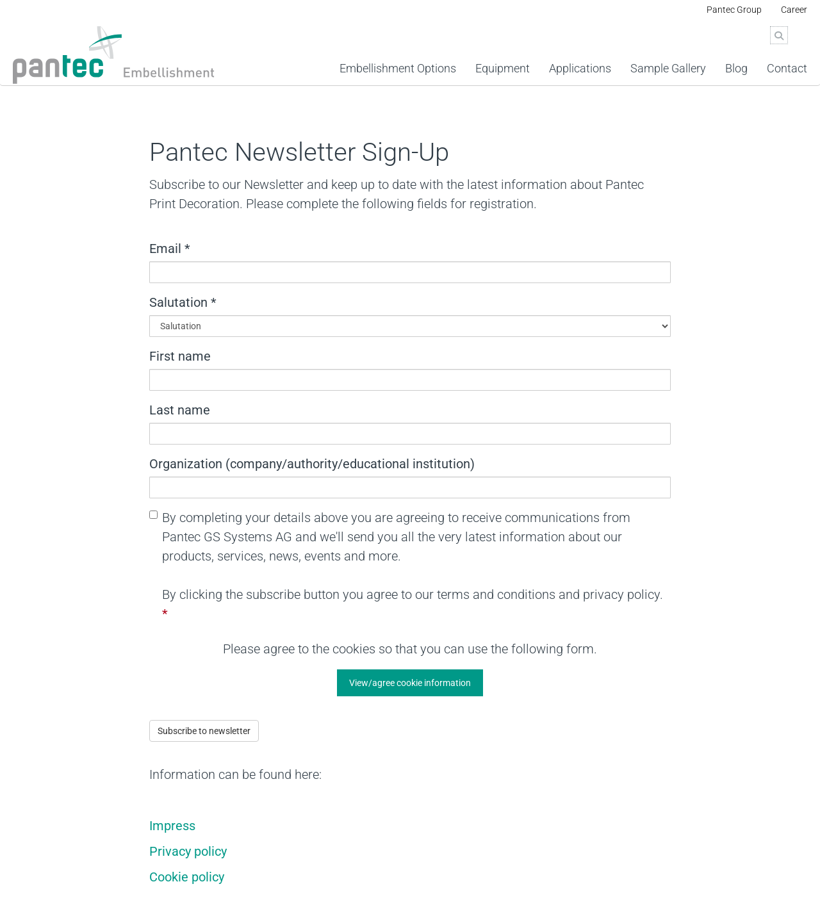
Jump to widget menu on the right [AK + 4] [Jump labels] (0, 85)
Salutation (183, 302)
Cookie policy (186, 877)
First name (180, 356)
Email (169, 248)
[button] (410, 683)
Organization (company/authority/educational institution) (312, 463)
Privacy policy (188, 851)
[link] (502, 52)
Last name (179, 410)
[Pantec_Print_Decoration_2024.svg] (116, 55)
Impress (172, 825)
